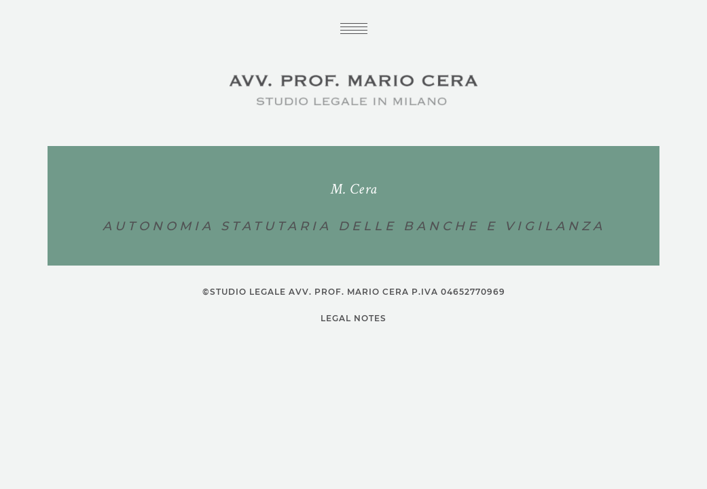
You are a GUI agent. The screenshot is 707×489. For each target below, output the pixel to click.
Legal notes (353, 318)
